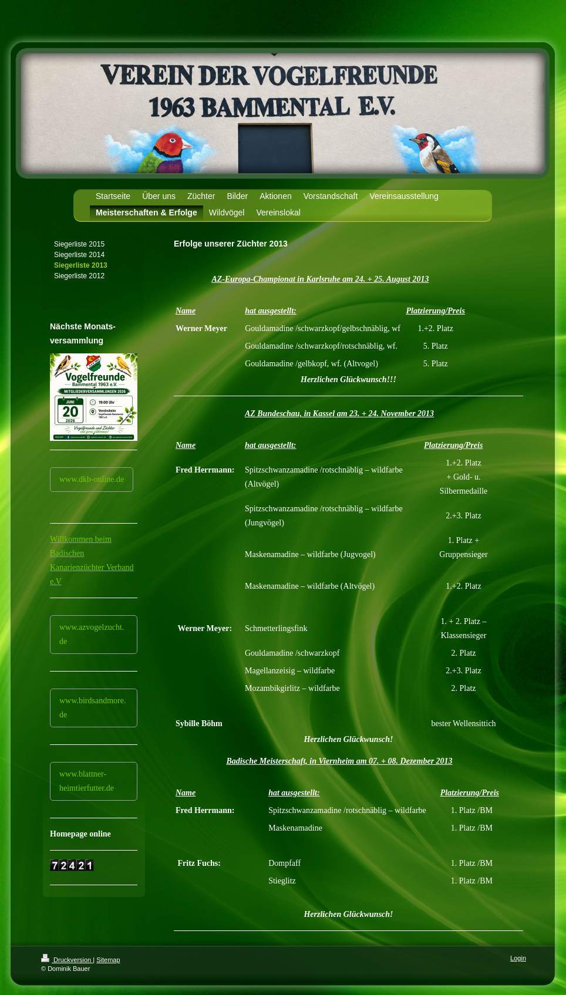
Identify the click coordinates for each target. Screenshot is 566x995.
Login (518, 958)
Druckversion (67, 959)
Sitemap (108, 959)
